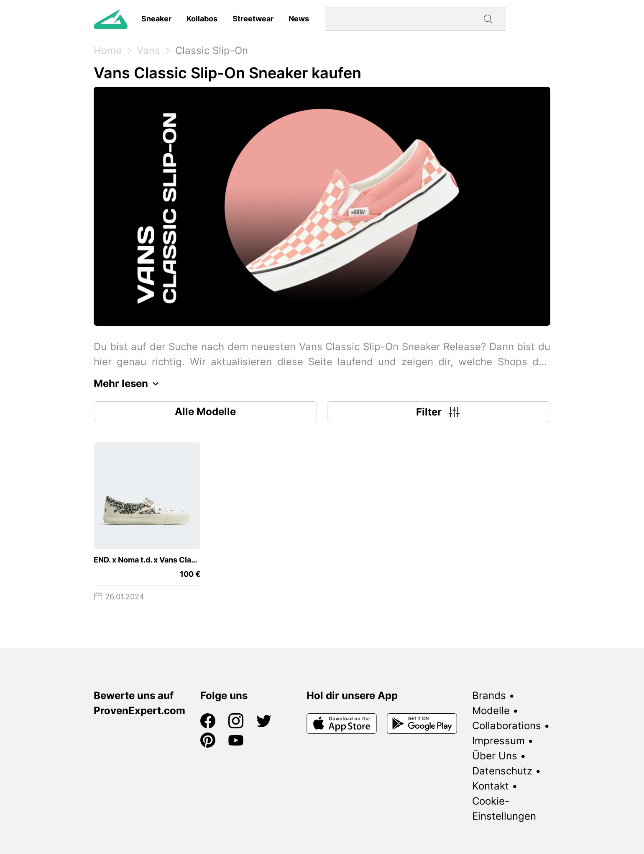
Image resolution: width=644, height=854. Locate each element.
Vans (148, 50)
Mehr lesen (128, 383)
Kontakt (490, 786)
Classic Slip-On (211, 50)
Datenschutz (502, 771)
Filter (439, 411)
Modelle (491, 710)
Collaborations (506, 726)
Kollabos (202, 18)
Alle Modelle (205, 411)
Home (108, 50)
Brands (489, 695)
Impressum (498, 741)
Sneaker (156, 18)
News (299, 18)
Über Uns (494, 756)
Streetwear (253, 18)
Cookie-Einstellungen (504, 808)
